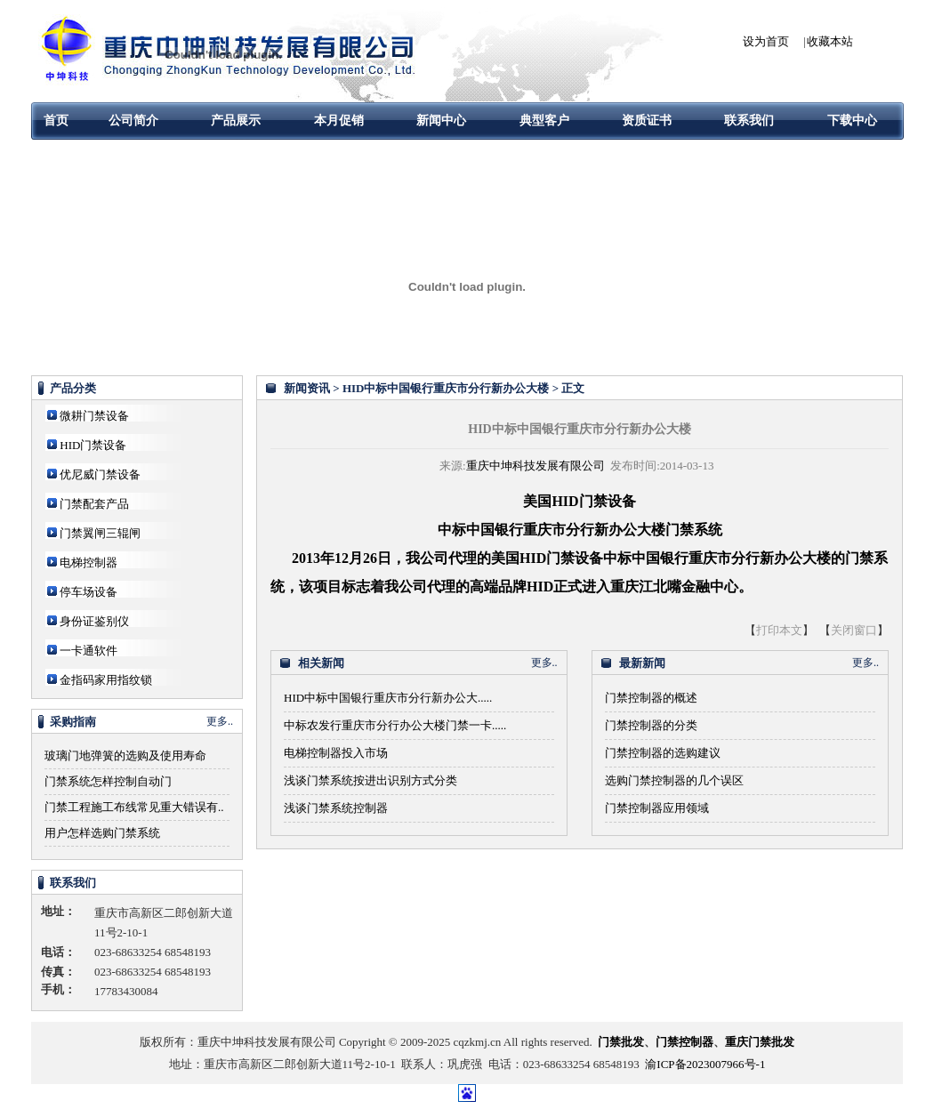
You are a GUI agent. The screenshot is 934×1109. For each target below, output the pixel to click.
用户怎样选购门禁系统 (102, 833)
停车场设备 (88, 592)
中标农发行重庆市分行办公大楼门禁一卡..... (395, 725)
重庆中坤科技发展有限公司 (535, 465)
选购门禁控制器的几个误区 (674, 780)
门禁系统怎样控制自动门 (108, 781)
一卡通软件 (88, 650)
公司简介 (133, 120)
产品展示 (236, 120)
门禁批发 (621, 1042)
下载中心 (852, 120)
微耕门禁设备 (94, 415)
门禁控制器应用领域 (657, 808)
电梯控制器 (88, 562)
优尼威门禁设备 (100, 474)
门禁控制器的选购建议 (663, 752)
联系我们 (749, 120)
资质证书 (647, 120)
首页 (56, 120)
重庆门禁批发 (759, 1042)
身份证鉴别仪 (94, 621)
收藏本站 (830, 41)
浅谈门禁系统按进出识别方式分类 (370, 780)
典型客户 (544, 120)
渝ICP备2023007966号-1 (705, 1064)
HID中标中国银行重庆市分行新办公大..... (388, 697)
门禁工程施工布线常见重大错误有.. (134, 807)
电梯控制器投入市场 (336, 752)
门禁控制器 (684, 1042)
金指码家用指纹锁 (106, 680)
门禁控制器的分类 (651, 725)
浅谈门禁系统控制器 (336, 808)
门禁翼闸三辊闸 (100, 533)
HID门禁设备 (93, 445)
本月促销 (339, 120)
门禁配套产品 (94, 503)
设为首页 (766, 41)
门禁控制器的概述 (651, 697)
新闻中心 (441, 120)
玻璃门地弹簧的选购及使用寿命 (125, 755)
